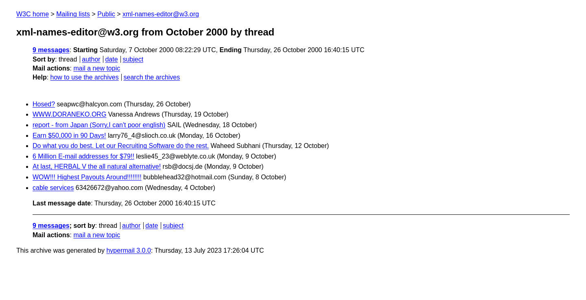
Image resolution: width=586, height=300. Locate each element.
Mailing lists (73, 14)
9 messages (51, 49)
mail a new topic (96, 68)
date (111, 59)
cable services (53, 187)
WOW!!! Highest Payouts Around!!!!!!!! (87, 177)
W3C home (32, 14)
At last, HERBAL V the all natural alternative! (97, 166)
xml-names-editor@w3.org (160, 14)
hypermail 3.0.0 (128, 250)
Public (106, 14)
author (91, 59)
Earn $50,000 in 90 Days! (69, 135)
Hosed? (44, 104)
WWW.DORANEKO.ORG (69, 114)
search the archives (152, 77)
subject (132, 59)
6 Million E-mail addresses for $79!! (83, 156)
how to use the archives (84, 77)
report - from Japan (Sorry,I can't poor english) (99, 124)
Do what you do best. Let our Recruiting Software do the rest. (121, 145)
